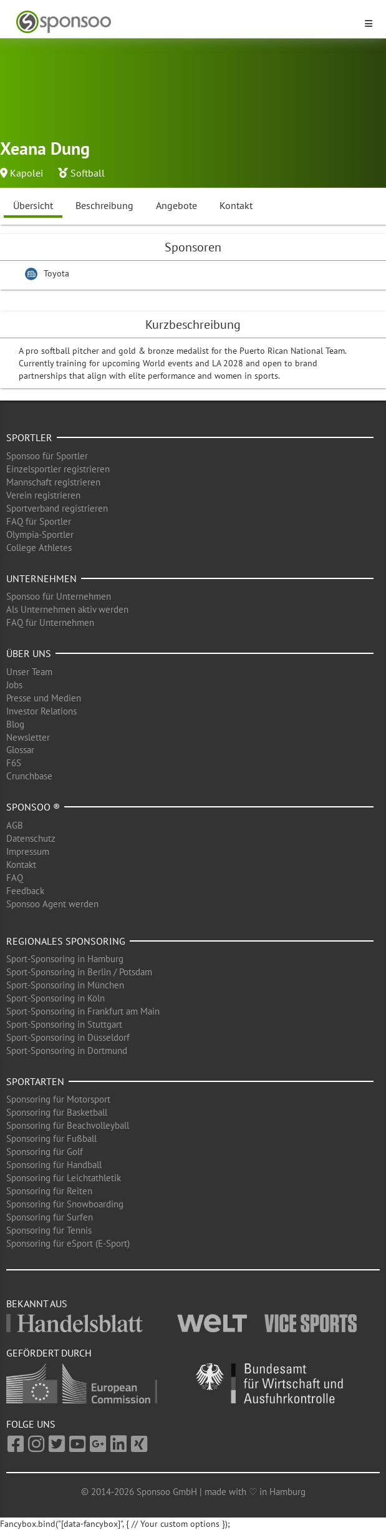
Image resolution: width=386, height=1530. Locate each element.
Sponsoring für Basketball (56, 1112)
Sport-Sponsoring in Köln (55, 998)
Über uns (28, 653)
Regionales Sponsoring (65, 941)
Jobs (14, 685)
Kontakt (236, 205)
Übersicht (33, 205)
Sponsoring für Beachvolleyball (67, 1125)
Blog (15, 724)
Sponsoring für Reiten (49, 1191)
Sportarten (35, 1081)
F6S (13, 763)
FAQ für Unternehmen (50, 622)
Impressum (27, 851)
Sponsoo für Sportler (47, 456)
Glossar (20, 750)
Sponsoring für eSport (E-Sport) (68, 1243)
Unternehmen (41, 578)
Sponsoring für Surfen (49, 1217)
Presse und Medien (43, 698)
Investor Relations (41, 711)
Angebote (176, 205)
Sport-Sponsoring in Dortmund (66, 1050)
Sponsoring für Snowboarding (64, 1204)
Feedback (25, 891)
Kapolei (26, 173)
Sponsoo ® (33, 807)
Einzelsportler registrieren (58, 469)
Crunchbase (29, 776)
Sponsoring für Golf (44, 1151)
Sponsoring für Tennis (49, 1230)
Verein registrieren (43, 495)
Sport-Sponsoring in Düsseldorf (68, 1037)
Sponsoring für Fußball (51, 1138)
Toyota (56, 273)
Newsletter (28, 737)
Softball (87, 173)
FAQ (14, 878)
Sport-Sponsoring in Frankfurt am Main (83, 1011)
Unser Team (29, 672)
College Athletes (39, 547)
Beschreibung (104, 205)
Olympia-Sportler (40, 534)
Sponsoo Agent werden (52, 904)
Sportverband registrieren (57, 508)
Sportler (29, 437)
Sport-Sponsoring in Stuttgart (64, 1024)
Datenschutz (30, 838)
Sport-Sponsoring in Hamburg (64, 959)
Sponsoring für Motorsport (58, 1099)
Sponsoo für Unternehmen (58, 596)
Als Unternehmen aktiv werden (67, 609)
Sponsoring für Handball (54, 1165)
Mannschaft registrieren (53, 482)
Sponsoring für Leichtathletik (63, 1178)
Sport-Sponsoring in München (65, 985)
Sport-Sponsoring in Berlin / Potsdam (79, 972)
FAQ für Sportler (38, 521)
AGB (14, 825)
